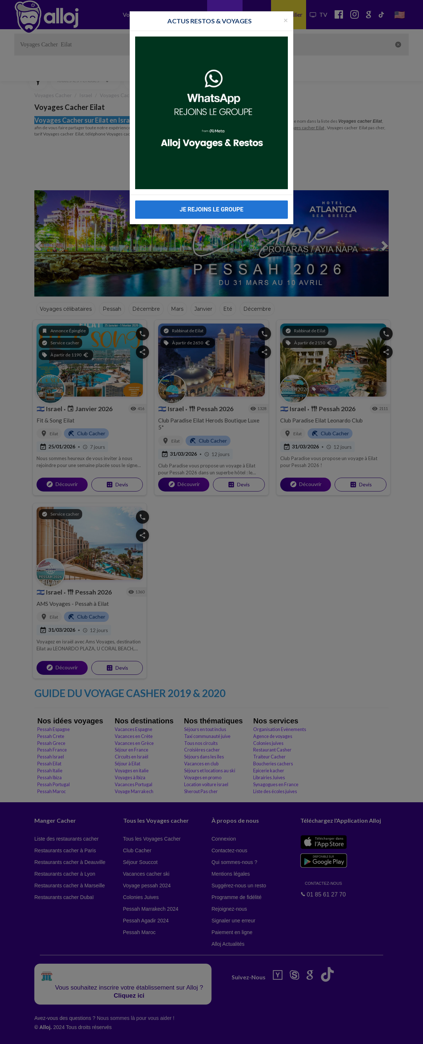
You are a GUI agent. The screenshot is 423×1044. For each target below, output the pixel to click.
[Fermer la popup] (285, 20)
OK (160, 1033)
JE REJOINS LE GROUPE (212, 209)
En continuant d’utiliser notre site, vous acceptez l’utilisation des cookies (78, 1033)
